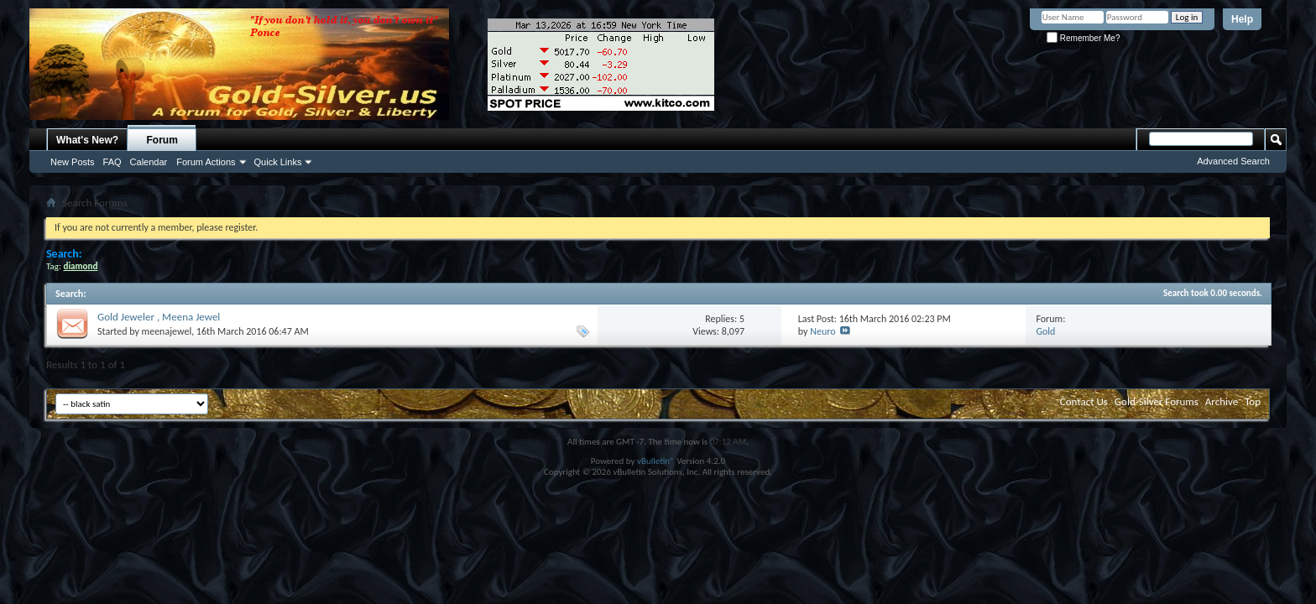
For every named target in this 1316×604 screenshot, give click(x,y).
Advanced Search (1233, 161)
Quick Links (278, 162)
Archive (1221, 401)
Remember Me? (1083, 38)
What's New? (87, 140)
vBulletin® (656, 461)
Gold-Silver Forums (1156, 401)
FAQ (112, 162)
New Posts (72, 162)
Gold (1045, 331)
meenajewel (167, 331)
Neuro (822, 331)
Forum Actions (205, 162)
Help (1242, 19)
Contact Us (1084, 401)
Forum (162, 140)
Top (1253, 401)
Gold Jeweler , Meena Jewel (158, 316)
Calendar (149, 162)
